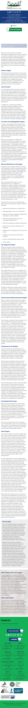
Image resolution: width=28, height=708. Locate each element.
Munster (20, 671)
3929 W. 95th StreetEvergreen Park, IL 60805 (7, 665)
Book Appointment (15, 29)
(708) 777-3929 (19, 20)
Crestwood (7, 671)
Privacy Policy (18, 705)
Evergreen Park (20, 651)
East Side (20, 643)
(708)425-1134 (17, 19)
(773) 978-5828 (19, 648)
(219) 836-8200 (19, 679)
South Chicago (7, 643)
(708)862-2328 (11, 17)
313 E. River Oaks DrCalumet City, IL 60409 (7, 655)
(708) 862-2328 (6, 659)
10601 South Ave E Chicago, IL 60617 (20, 646)
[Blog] (20, 12)
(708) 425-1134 (19, 659)
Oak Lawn (20, 661)
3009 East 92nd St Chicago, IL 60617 (7, 646)
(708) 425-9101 (19, 669)
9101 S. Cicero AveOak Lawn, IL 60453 (20, 665)
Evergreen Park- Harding (7, 661)
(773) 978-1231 (6, 648)
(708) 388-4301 (6, 679)
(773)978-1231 (17, 14)
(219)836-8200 (23, 17)
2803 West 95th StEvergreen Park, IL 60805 (20, 655)
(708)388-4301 (22, 22)
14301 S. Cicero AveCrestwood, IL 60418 (7, 675)
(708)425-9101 (9, 22)
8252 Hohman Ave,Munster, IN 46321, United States (20, 675)
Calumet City (8, 651)
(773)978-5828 (16, 16)
